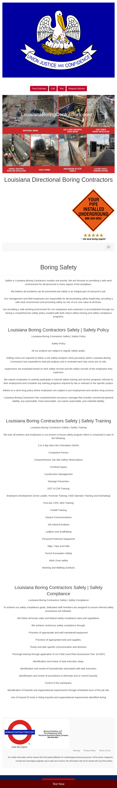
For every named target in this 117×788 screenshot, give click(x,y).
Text (62, 88)
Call (53, 88)
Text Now (58, 784)
